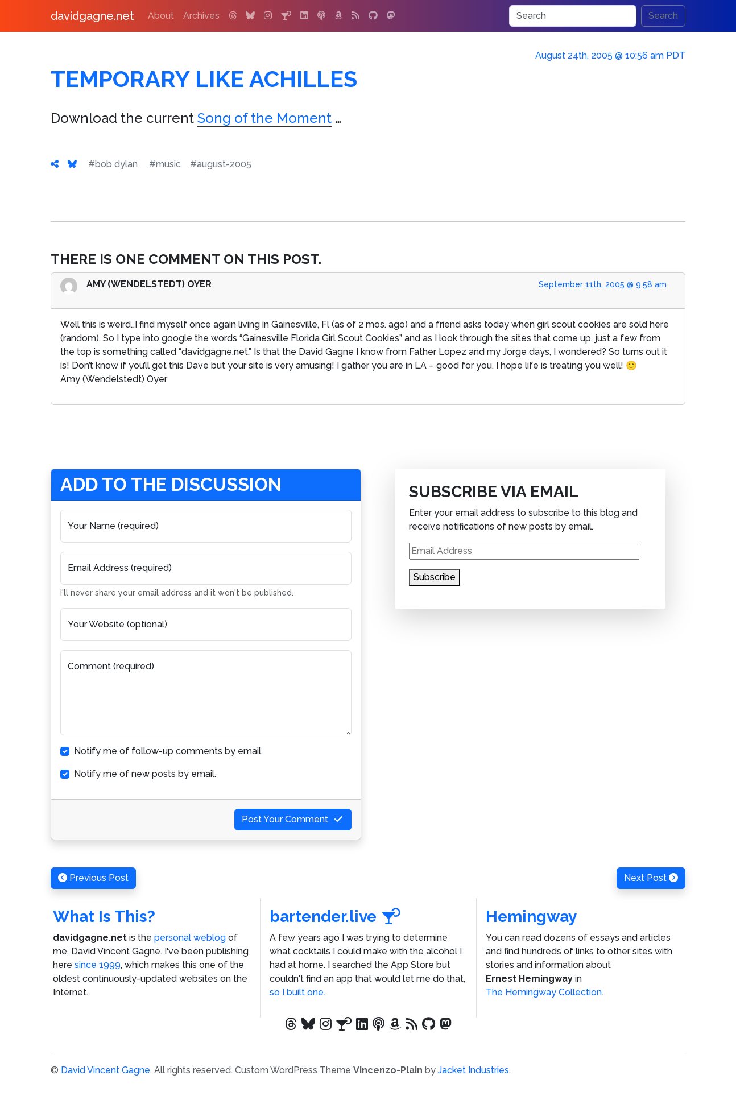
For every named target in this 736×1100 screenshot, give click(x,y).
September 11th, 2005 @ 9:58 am (603, 284)
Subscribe (435, 577)
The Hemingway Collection (544, 992)
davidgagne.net (92, 16)
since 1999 (98, 965)
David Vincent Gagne (105, 1070)
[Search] (572, 16)
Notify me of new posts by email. (145, 773)
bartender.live (335, 916)
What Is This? (104, 916)
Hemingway (531, 916)
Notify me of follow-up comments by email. (168, 751)
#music (165, 164)
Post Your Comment (293, 819)
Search (663, 15)
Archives (201, 15)
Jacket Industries (473, 1070)
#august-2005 (220, 164)
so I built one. (297, 992)
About (161, 15)
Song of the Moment (264, 118)
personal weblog (190, 937)
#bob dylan (113, 164)
